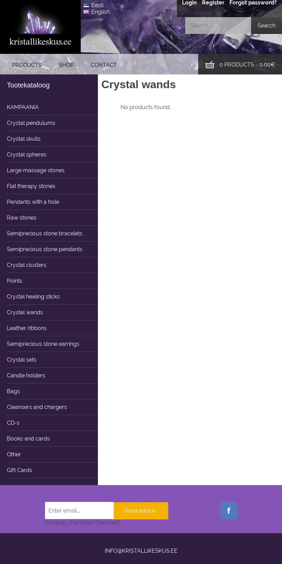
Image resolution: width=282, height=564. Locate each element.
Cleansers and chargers (37, 407)
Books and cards (28, 438)
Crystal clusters (26, 265)
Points (14, 281)
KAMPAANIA (23, 107)
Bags (13, 391)
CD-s (13, 423)
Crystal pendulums (31, 123)
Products (27, 65)
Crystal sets (21, 359)
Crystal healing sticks (33, 296)
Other (14, 454)
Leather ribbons (27, 328)
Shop (66, 65)
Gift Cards (19, 470)
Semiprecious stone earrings (43, 344)
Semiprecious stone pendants (44, 249)
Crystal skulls (24, 139)
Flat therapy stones (31, 186)
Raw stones (21, 217)
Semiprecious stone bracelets (44, 233)
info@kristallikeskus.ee (141, 551)
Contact (104, 65)
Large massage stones (36, 170)
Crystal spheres (26, 154)
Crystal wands (25, 312)
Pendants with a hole (33, 202)
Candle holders (26, 375)
